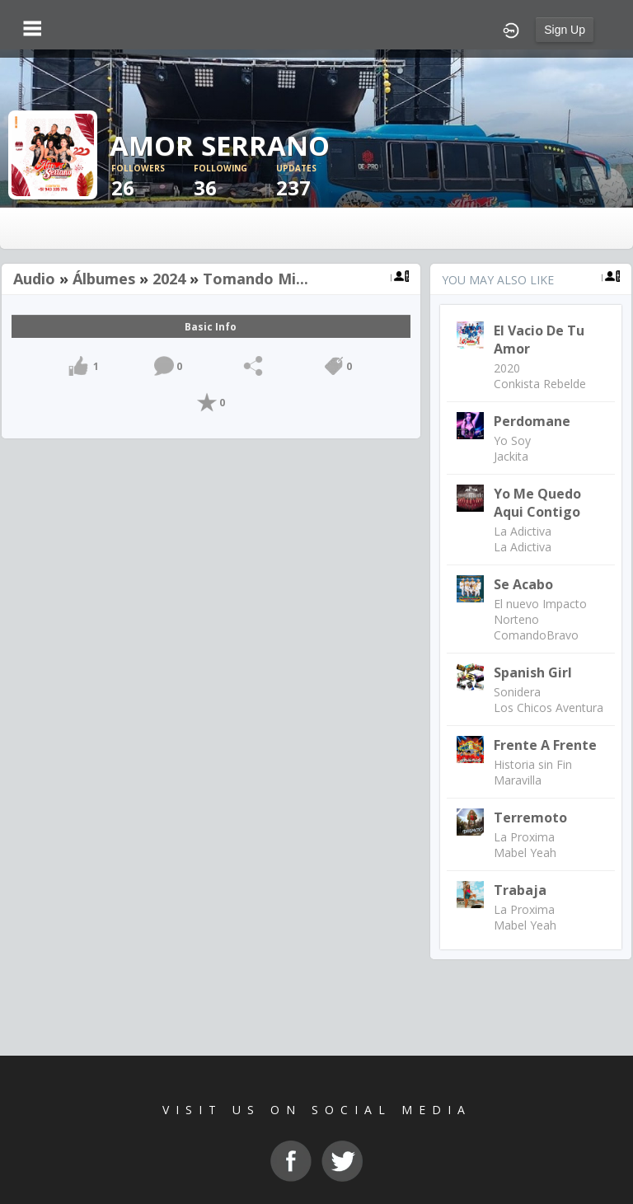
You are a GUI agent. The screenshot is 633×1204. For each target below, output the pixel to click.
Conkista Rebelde (540, 383)
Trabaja (520, 890)
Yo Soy (512, 440)
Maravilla (518, 780)
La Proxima (524, 837)
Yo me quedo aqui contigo (537, 503)
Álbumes (104, 278)
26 (152, 181)
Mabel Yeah (525, 852)
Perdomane (532, 421)
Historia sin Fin (533, 764)
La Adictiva (522, 531)
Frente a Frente (545, 745)
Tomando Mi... (255, 278)
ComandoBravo (536, 635)
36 (235, 181)
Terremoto (530, 817)
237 (317, 181)
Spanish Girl (533, 672)
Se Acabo (523, 584)
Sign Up (564, 29)
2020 (507, 368)
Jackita (511, 456)
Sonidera (517, 692)
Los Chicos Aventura (548, 707)
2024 (168, 278)
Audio (34, 278)
